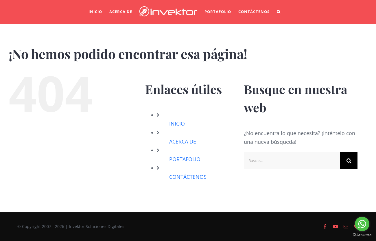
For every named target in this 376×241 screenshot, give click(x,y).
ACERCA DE (182, 141)
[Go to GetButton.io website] (362, 235)
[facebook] (325, 226)
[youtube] (335, 226)
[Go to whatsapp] (362, 224)
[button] (279, 11)
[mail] (346, 226)
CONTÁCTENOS (188, 176)
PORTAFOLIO (184, 159)
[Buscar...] (292, 160)
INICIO (177, 123)
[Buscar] (348, 160)
